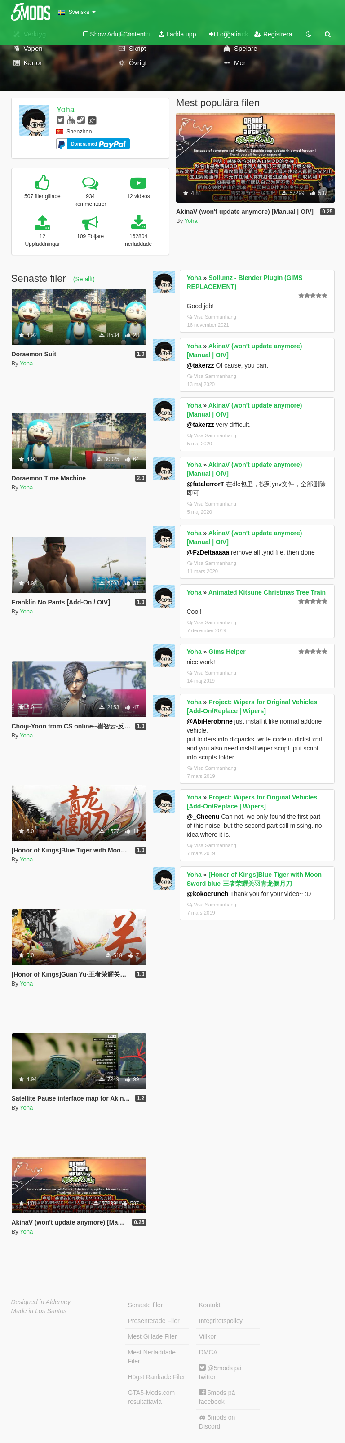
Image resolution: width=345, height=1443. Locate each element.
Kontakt (209, 1305)
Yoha (65, 109)
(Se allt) (84, 279)
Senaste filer (145, 1305)
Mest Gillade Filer (152, 1336)
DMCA (208, 1352)
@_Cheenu (203, 816)
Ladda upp (177, 34)
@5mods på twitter (220, 1372)
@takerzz (200, 365)
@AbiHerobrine (210, 721)
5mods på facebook (217, 1397)
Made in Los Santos (39, 1310)
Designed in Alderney (41, 1301)
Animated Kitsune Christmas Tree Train (267, 592)
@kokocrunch (208, 893)
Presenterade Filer (154, 1320)
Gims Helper (226, 651)
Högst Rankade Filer (157, 1377)
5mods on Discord (217, 1422)
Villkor (207, 1336)
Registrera (273, 34)
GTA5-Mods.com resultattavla (151, 1397)
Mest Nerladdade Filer (152, 1357)
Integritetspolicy (221, 1320)
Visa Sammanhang (211, 317)
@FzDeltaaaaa (208, 552)
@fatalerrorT (206, 484)
